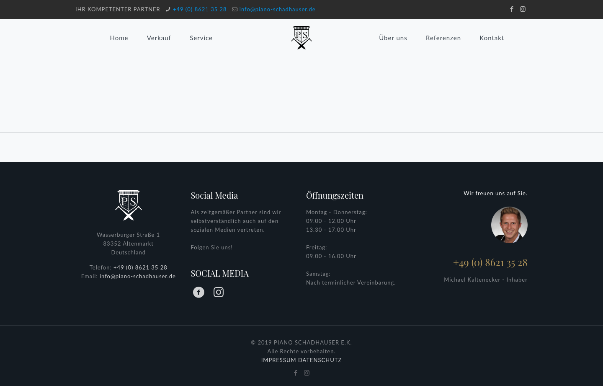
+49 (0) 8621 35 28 (200, 9)
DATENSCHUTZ (320, 360)
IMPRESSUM (278, 360)
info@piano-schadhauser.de (278, 9)
